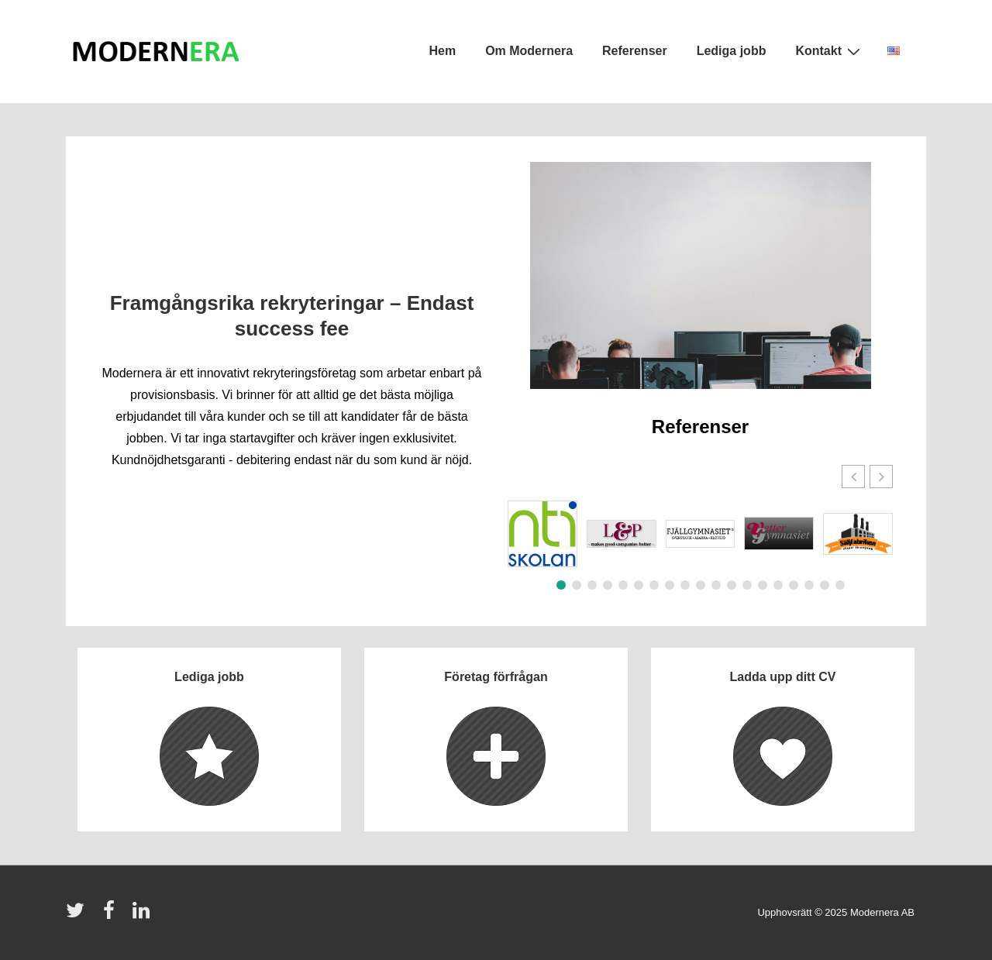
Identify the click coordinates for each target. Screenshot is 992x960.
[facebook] (112, 915)
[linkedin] (143, 915)
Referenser (634, 50)
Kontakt (829, 51)
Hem (442, 50)
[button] (881, 476)
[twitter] (78, 915)
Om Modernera (529, 50)
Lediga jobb (731, 50)
